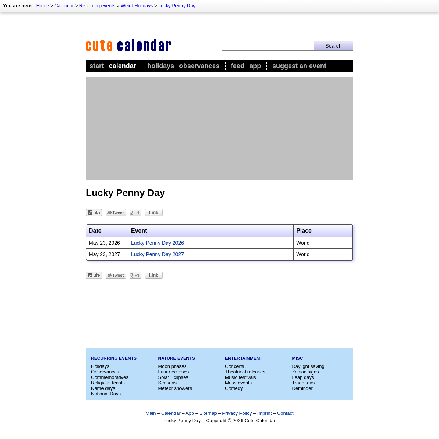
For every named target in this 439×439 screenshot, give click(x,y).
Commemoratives (109, 377)
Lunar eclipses (173, 372)
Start (97, 66)
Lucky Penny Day (176, 5)
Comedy (234, 388)
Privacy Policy (237, 413)
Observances (199, 66)
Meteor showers (175, 388)
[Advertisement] (219, 128)
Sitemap (208, 413)
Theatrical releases (245, 372)
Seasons (167, 382)
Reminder (302, 388)
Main (150, 413)
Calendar (64, 5)
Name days (103, 388)
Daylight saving (308, 366)
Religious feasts (108, 382)
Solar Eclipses (173, 377)
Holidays (160, 66)
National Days (106, 393)
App (255, 66)
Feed (237, 66)
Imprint (264, 413)
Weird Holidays (137, 5)
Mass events (238, 382)
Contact (285, 413)
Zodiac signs (305, 372)
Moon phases (172, 366)
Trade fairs (303, 382)
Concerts (234, 366)
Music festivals (240, 377)
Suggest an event (299, 66)
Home (42, 5)
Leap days (303, 377)
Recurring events (97, 5)
